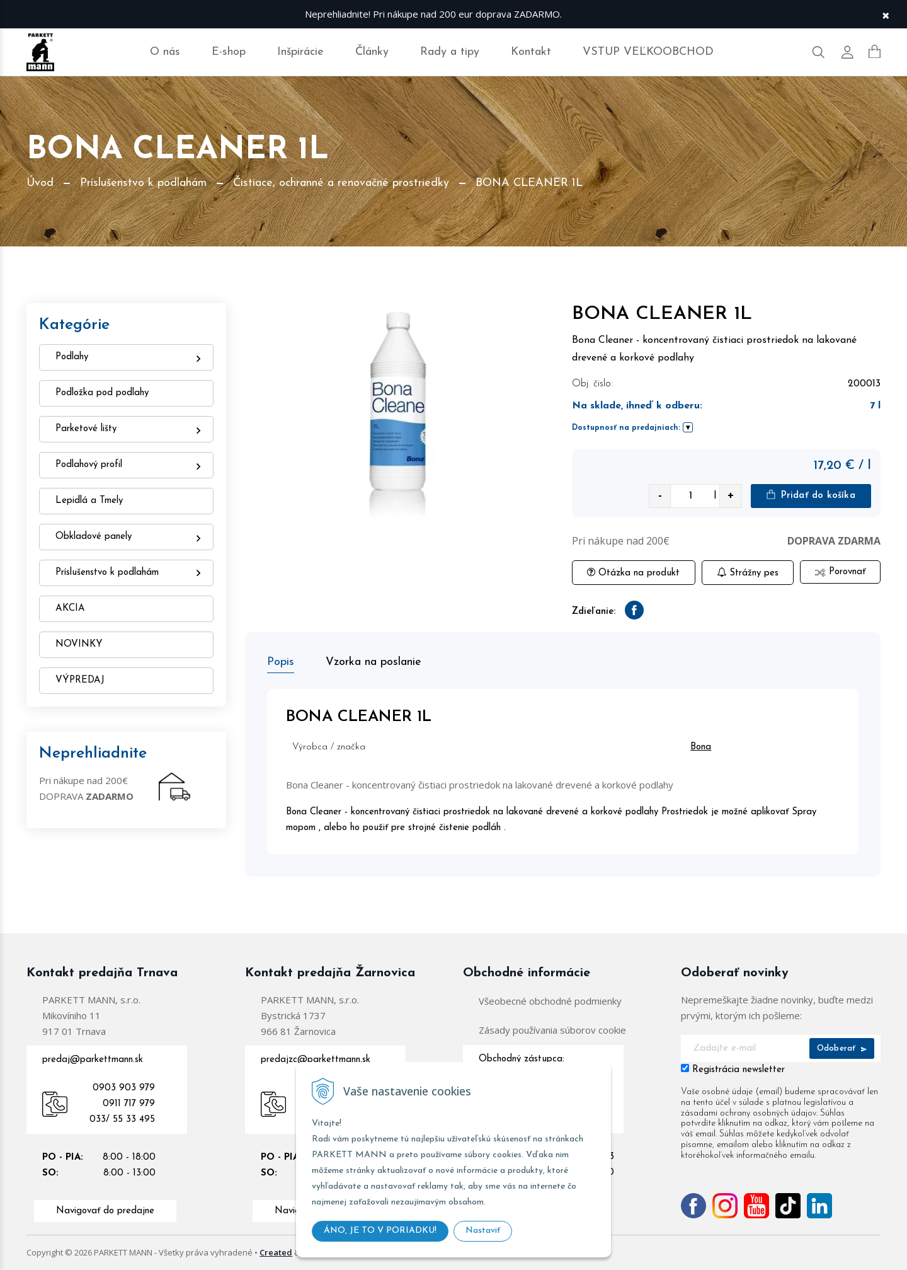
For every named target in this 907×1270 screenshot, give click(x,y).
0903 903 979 (124, 1088)
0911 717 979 (129, 1104)
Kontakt (531, 52)
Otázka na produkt (633, 572)
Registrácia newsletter (738, 1070)
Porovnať (840, 572)
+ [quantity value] (730, 495)
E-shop (229, 52)
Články (372, 52)
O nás (165, 52)
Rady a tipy (449, 52)
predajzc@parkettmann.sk (315, 1060)
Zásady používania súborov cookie (552, 1030)
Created (276, 1252)
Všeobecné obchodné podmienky (550, 1001)
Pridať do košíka (811, 495)
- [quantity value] (660, 495)
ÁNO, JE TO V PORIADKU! (380, 1230)
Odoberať (842, 1048)
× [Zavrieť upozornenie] (886, 14)
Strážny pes (748, 572)
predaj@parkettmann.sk (92, 1060)
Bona (700, 747)
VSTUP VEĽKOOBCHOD (648, 52)
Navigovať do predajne (105, 1211)
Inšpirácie (300, 52)
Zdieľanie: (593, 611)
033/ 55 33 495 (122, 1119)
